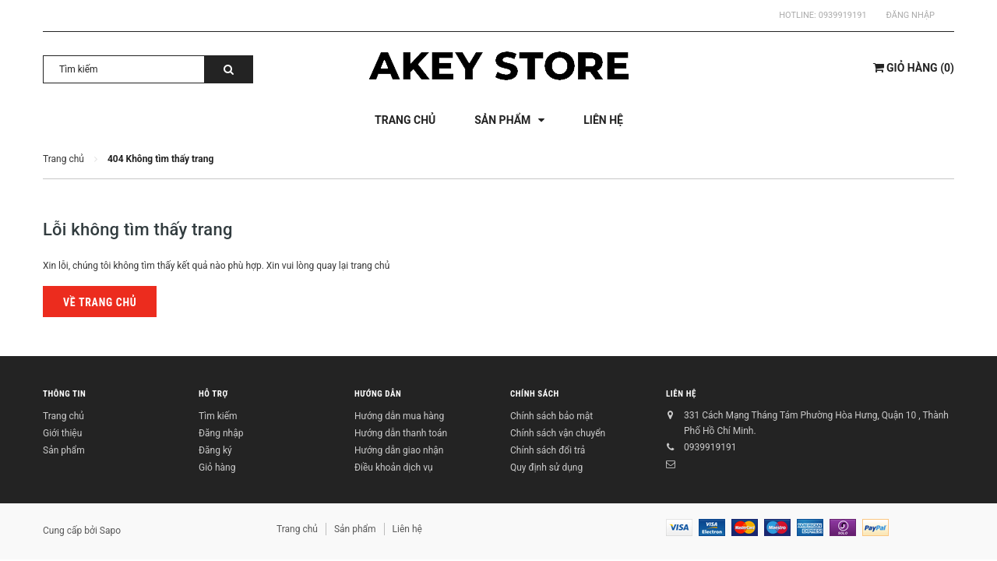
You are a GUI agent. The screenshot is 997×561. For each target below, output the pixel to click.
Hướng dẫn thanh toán (400, 433)
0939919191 (843, 15)
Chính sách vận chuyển (557, 433)
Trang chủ (63, 416)
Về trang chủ (99, 302)
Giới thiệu (62, 433)
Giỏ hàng (217, 467)
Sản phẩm (64, 450)
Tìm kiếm (218, 416)
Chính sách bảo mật (551, 416)
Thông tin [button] (64, 394)
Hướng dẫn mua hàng (399, 416)
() (913, 68)
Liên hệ (681, 394)
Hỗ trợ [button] (213, 394)
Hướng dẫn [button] (377, 394)
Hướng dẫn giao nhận (398, 450)
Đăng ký (215, 450)
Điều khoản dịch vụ (393, 467)
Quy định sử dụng (546, 467)
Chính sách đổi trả (547, 450)
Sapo (110, 530)
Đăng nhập (910, 15)
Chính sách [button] (534, 394)
